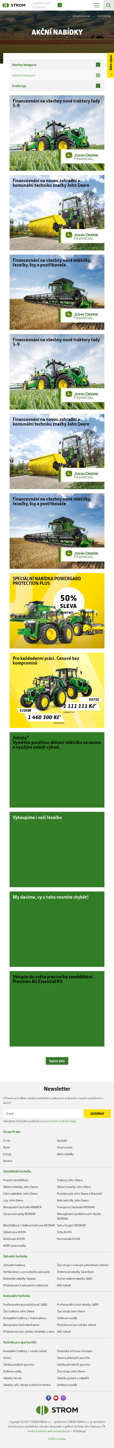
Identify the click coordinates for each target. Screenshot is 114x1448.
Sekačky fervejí (12, 1378)
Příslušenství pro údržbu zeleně (76, 1325)
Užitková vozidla (67, 1318)
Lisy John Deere (13, 1200)
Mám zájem (110, 62)
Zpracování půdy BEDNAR (19, 1214)
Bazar (6, 1147)
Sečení (7, 1358)
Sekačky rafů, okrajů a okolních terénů (27, 1385)
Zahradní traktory (14, 1265)
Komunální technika (16, 1296)
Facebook (48, 1398)
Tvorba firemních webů (40, 1431)
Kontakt (62, 1140)
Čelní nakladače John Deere (20, 1194)
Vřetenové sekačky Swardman (75, 1272)
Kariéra (7, 1161)
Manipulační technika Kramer (21, 1325)
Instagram (63, 1398)
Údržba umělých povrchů (18, 1364)
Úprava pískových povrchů (73, 1358)
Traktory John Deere (70, 1180)
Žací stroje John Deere (71, 1311)
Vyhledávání (108, 5)
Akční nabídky (65, 1154)
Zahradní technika (81, 16)
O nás (6, 1140)
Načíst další (57, 1061)
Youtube (56, 1398)
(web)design (63, 1431)
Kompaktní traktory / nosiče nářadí (25, 1351)
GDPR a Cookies (57, 1439)
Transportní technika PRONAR (75, 1207)
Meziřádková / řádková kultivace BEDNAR (29, 1225)
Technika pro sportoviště (19, 1342)
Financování (64, 1147)
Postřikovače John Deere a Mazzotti (79, 1194)
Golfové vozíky (12, 1371)
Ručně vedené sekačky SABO (75, 1278)
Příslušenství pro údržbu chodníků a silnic (28, 1332)
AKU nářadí (64, 1285)
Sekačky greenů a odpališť (73, 1378)
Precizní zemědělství (15, 1180)
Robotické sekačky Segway (19, 1278)
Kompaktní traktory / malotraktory (24, 1318)
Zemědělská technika (17, 1171)
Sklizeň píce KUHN (14, 1232)
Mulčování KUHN (14, 1239)
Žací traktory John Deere (18, 1311)
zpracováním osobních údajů (59, 1121)
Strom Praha (11, 1132)
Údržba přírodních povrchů (73, 1364)
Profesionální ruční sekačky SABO (78, 1305)
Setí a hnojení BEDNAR (71, 1225)
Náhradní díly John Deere (73, 1200)
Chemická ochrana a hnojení (74, 1351)
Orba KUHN (64, 1232)
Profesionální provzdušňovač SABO (25, 1305)
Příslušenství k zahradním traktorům (25, 1285)
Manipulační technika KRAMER (22, 1207)
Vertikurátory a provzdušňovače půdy (26, 1272)
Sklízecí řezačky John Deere (74, 1187)
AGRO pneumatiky (14, 1246)
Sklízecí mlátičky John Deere (20, 1187)
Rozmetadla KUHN (68, 1239)
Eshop (7, 1154)
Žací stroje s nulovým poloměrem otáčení (82, 1265)
